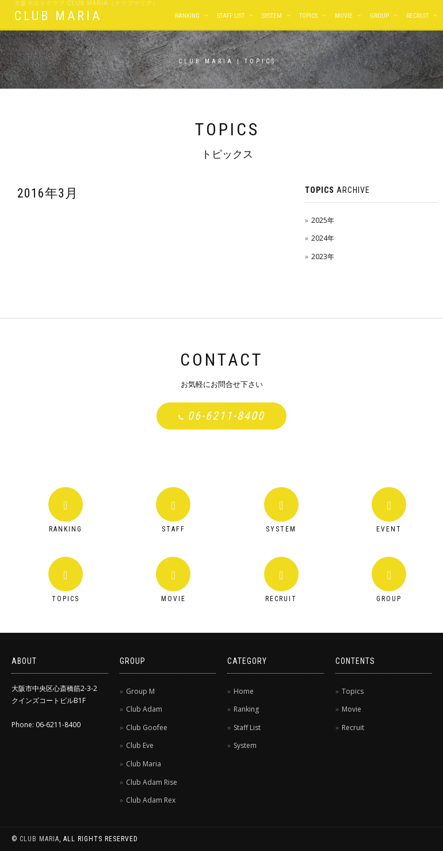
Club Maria (143, 764)
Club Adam (144, 709)
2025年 (322, 220)
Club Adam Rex (150, 800)
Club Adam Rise (151, 782)
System (272, 16)
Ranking (187, 16)
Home (244, 691)
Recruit (417, 16)
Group (379, 16)
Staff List (231, 16)
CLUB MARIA (58, 16)
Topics (308, 16)
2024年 (322, 238)
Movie (344, 16)
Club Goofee (146, 727)
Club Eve (140, 745)
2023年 (322, 256)
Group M (140, 691)
